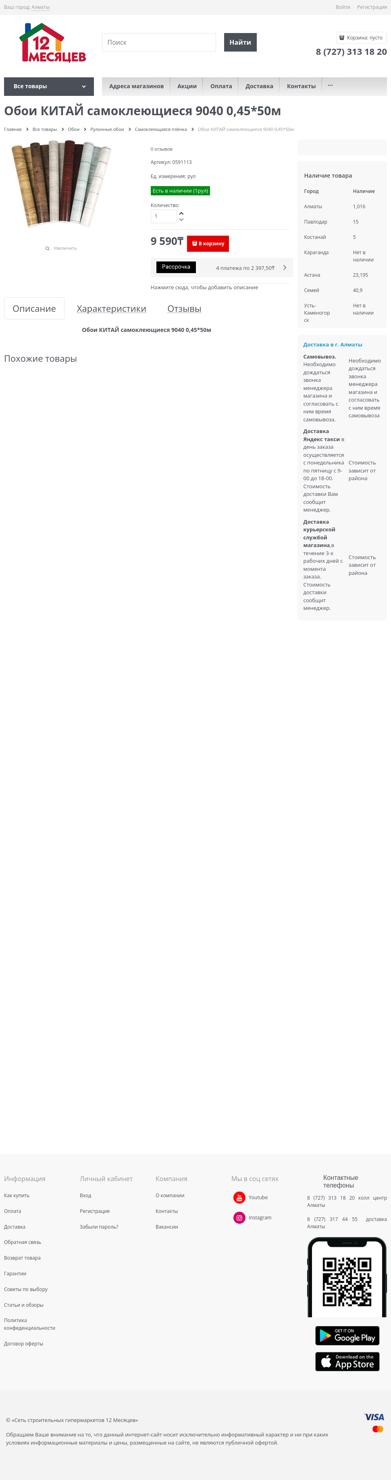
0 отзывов (162, 149)
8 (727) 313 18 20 (331, 1197)
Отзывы (184, 308)
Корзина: (364, 37)
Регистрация (372, 7)
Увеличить (65, 248)
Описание (34, 308)
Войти (343, 7)
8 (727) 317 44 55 (334, 1219)
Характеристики (111, 308)
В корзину (212, 243)
